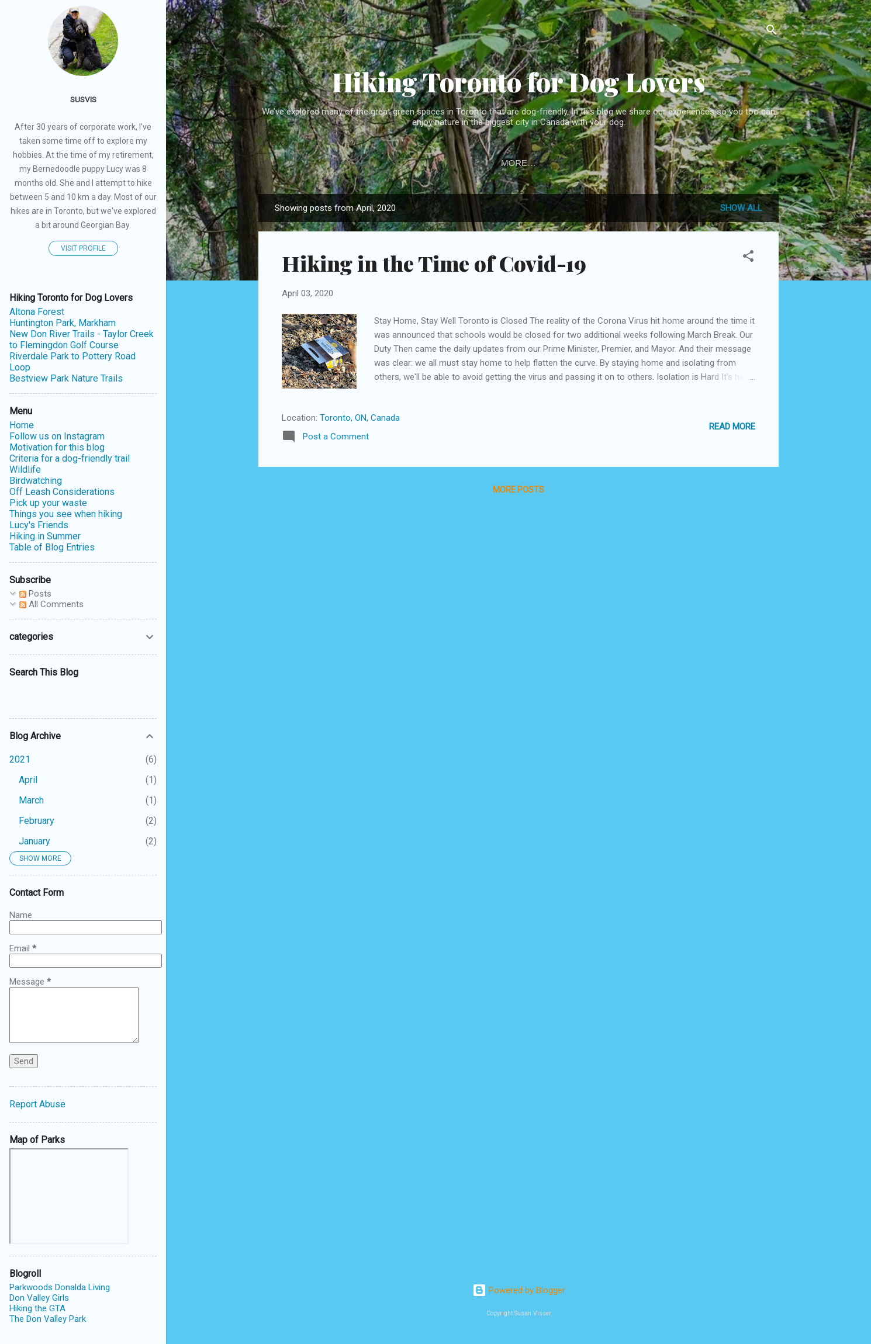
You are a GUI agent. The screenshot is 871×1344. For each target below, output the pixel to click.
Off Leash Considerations (62, 491)
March (31, 800)
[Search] (772, 32)
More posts (518, 489)
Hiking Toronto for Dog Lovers (519, 81)
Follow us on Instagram (57, 436)
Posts (35, 593)
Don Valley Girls (39, 1298)
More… (679, 163)
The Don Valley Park (47, 1319)
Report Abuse (37, 1104)
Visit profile (83, 248)
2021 (19, 759)
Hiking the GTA (37, 1308)
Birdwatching (35, 480)
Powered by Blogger (518, 1290)
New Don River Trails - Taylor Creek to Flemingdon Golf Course (81, 339)
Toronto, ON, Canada (360, 418)
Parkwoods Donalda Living (59, 1287)
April (28, 779)
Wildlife (25, 469)
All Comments (51, 604)
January (34, 841)
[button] (748, 258)
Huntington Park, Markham (62, 322)
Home (483, 163)
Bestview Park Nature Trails (66, 378)
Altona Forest (36, 311)
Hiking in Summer (45, 536)
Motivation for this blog (579, 163)
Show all (741, 208)
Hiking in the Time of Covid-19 (434, 263)
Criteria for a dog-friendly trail (69, 458)
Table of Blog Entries (394, 163)
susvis (83, 99)
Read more (732, 426)
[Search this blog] (83, 695)
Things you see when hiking (65, 513)
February (36, 820)
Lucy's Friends (38, 525)
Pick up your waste (48, 502)
